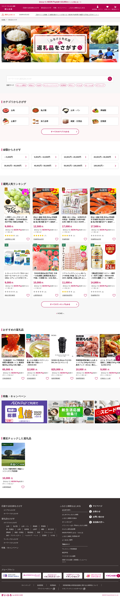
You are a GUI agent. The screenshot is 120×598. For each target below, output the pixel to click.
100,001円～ (99, 166)
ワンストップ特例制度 (69, 549)
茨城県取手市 (95, 295)
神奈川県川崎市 (10, 295)
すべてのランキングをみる (60, 304)
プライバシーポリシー (45, 588)
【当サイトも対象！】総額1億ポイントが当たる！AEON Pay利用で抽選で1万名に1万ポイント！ (67, 14)
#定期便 (63, 85)
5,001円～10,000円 (42, 157)
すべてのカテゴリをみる (60, 131)
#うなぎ (79, 85)
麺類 (42, 529)
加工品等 (51, 529)
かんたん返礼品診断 (68, 529)
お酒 (19, 529)
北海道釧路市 (6, 378)
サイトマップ (26, 585)
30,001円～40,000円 (12, 166)
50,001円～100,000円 (73, 166)
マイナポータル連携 (68, 556)
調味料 (8, 532)
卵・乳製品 (10, 529)
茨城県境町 (65, 239)
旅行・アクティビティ (13, 535)
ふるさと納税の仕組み (69, 518)
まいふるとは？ (67, 522)
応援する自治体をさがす (31, 8)
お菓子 (35, 529)
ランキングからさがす (11, 539)
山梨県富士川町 (10, 239)
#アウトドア (100, 85)
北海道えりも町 (105, 378)
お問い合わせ (96, 517)
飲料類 (26, 529)
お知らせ (94, 511)
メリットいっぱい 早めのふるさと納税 (74, 525)
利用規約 (53, 585)
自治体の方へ (96, 522)
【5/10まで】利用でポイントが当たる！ (59, 2)
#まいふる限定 (21, 85)
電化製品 (30, 532)
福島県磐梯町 (55, 378)
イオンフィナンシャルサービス (72, 588)
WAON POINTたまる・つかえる (72, 532)
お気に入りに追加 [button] (28, 239)
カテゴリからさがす (10, 522)
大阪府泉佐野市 (67, 295)
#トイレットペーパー (51, 85)
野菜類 (43, 526)
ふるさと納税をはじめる (77, 8)
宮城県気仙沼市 (38, 239)
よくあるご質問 (67, 540)
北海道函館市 (31, 378)
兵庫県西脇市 (6, 487)
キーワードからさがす (11, 513)
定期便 (44, 535)
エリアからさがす (9, 510)
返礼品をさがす (46, 8)
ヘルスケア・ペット (31, 535)
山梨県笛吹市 (37, 295)
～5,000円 (8, 157)
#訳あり (31, 85)
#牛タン (71, 85)
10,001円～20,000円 (72, 157)
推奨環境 (40, 585)
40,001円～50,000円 (42, 166)
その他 (52, 535)
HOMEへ (61, 313)
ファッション (48, 532)
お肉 (7, 526)
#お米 (39, 85)
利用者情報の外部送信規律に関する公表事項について (80, 585)
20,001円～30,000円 (102, 157)
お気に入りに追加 (22, 378)
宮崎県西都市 (80, 378)
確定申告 (65, 552)
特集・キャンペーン (60, 8)
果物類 (35, 526)
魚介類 (15, 526)
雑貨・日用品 (19, 532)
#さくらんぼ (89, 85)
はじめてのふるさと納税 (70, 514)
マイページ (95, 506)
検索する (110, 79)
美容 (38, 532)
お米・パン (25, 526)
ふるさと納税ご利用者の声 (71, 536)
